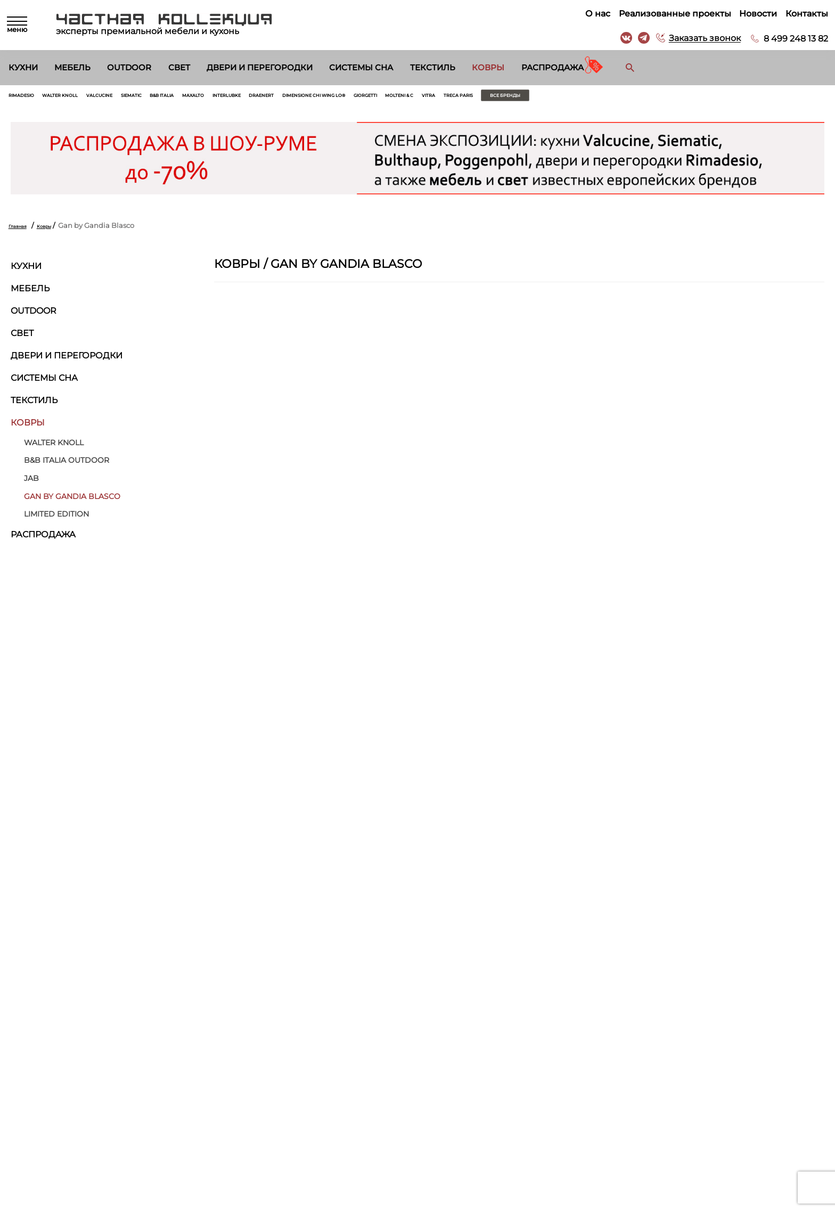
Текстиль (432, 67)
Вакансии (436, 1129)
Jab (31, 483)
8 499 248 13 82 (792, 39)
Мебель (72, 67)
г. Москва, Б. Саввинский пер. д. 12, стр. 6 (741, 1074)
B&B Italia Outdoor (66, 466)
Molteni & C (597, 98)
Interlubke (334, 98)
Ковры (488, 67)
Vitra (639, 98)
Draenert (385, 98)
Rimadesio (29, 98)
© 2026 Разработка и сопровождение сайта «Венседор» (417, 1202)
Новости (754, 14)
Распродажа (552, 67)
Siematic (192, 98)
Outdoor (129, 67)
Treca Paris (682, 98)
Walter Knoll (87, 98)
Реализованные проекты (671, 14)
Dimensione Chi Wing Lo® (466, 98)
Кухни (23, 67)
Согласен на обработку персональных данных (148, 985)
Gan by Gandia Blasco (72, 501)
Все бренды (752, 98)
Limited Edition (56, 520)
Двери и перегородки (260, 67)
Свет (179, 67)
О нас (594, 14)
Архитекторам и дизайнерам (471, 1116)
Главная (23, 231)
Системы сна (361, 67)
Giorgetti (546, 98)
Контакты (803, 14)
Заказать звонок (701, 39)
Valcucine (146, 98)
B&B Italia (237, 98)
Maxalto (284, 98)
